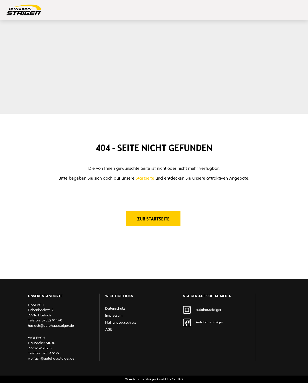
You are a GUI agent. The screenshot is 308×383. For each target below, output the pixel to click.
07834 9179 (50, 353)
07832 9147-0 (52, 320)
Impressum (113, 315)
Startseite (145, 178)
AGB (108, 329)
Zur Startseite (153, 219)
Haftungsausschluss (120, 322)
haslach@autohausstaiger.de (51, 325)
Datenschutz (115, 308)
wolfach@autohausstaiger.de (51, 358)
